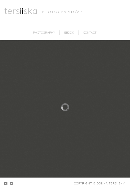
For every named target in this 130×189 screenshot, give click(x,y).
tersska (21, 10)
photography (44, 32)
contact (89, 32)
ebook (69, 32)
